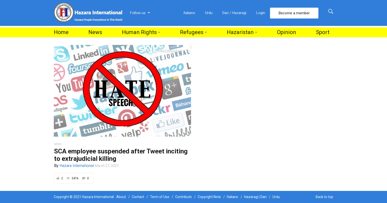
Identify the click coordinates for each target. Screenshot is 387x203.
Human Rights (139, 32)
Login (260, 13)
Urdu (209, 13)
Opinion (286, 32)
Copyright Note (209, 197)
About (121, 197)
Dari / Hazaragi (234, 13)
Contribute (183, 197)
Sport (322, 32)
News (95, 32)
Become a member (294, 13)
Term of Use (159, 197)
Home (61, 32)
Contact (138, 197)
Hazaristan (240, 32)
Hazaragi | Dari (255, 197)
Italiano (189, 13)
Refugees (191, 32)
